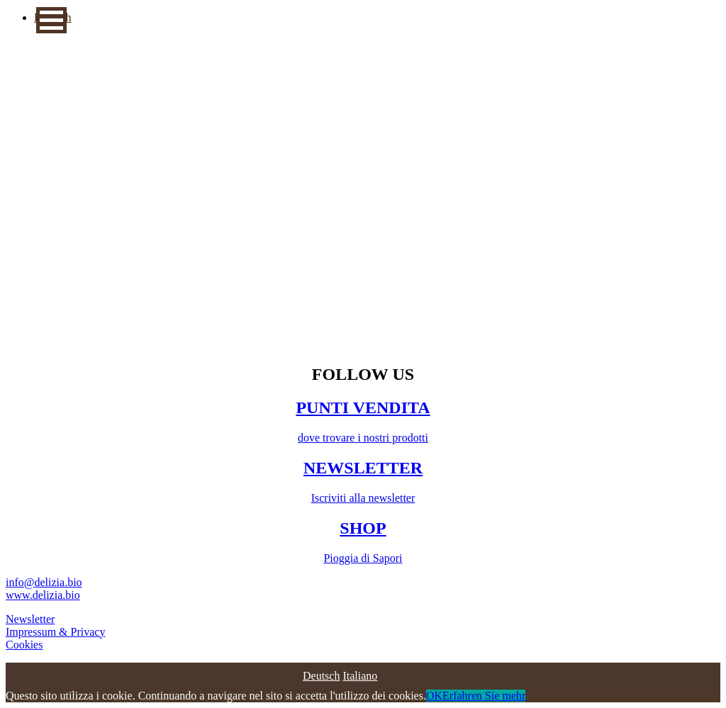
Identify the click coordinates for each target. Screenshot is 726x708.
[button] (51, 20)
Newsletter (30, 619)
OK (434, 696)
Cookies (24, 645)
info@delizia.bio (44, 582)
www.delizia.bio (43, 595)
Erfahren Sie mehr (483, 696)
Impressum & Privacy (55, 632)
